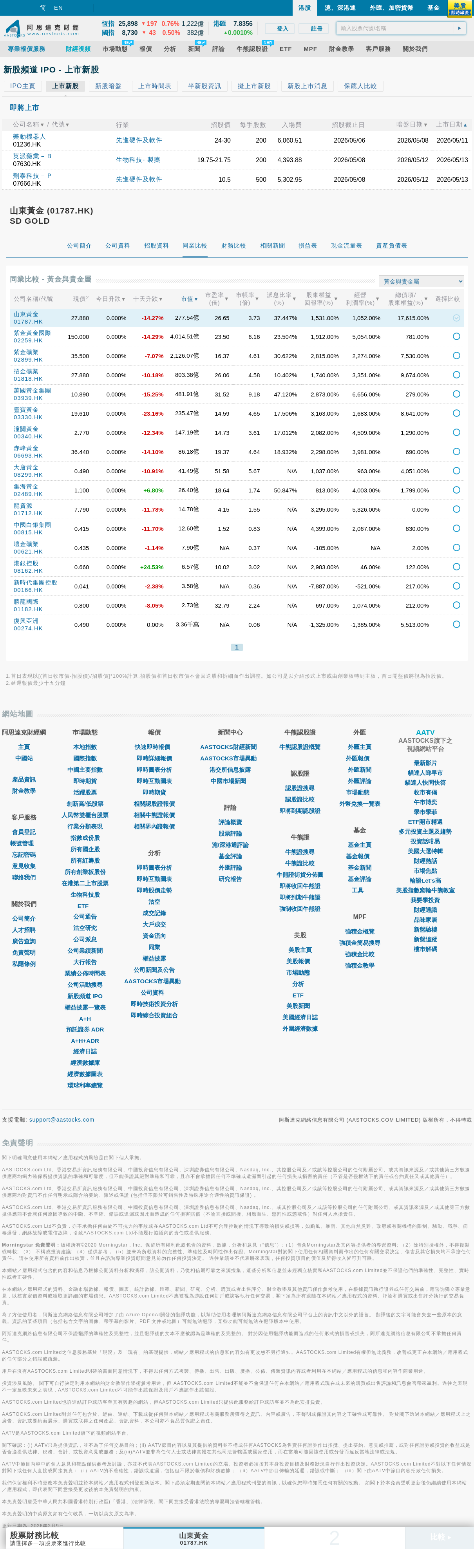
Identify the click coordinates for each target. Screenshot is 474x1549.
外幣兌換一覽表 (359, 803)
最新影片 (425, 763)
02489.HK (28, 493)
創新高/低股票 (85, 803)
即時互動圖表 (154, 781)
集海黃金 (26, 486)
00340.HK (28, 436)
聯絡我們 (24, 877)
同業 (154, 947)
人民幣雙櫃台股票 (85, 815)
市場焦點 (425, 870)
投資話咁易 (425, 841)
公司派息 (85, 939)
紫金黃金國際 (32, 332)
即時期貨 (85, 781)
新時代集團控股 (36, 582)
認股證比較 (300, 799)
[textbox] (401, 28)
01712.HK (28, 513)
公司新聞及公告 (154, 969)
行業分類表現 (85, 826)
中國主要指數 (85, 769)
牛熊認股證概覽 (299, 747)
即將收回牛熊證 (299, 886)
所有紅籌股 (85, 860)
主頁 (24, 747)
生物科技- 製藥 (138, 159)
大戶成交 (154, 924)
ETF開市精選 (425, 821)
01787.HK (28, 321)
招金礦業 (26, 371)
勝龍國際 (26, 601)
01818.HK (28, 378)
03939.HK (28, 397)
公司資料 (154, 992)
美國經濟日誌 (300, 1017)
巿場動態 (359, 792)
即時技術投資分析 (154, 1004)
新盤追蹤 (425, 939)
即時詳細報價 (154, 758)
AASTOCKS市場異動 (154, 981)
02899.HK (28, 359)
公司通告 (85, 916)
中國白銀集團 (32, 524)
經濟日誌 (85, 1051)
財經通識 (425, 910)
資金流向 (154, 935)
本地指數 (85, 747)
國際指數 (85, 758)
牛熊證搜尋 (300, 852)
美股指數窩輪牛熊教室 (425, 890)
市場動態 (300, 972)
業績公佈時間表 (85, 973)
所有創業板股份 (85, 872)
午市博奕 (425, 802)
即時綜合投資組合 (154, 1015)
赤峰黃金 (26, 448)
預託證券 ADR (85, 1029)
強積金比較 (359, 954)
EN (58, 7)
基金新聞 (359, 867)
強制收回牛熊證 (299, 908)
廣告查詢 (24, 941)
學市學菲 (425, 812)
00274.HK (28, 628)
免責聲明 (24, 952)
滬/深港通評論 (230, 844)
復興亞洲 (26, 620)
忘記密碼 (24, 854)
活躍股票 (85, 792)
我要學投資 (425, 900)
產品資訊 (24, 779)
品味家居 (425, 919)
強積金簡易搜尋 (359, 942)
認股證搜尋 (300, 788)
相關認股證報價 (154, 803)
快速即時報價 (154, 747)
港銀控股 (26, 563)
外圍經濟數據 (300, 1028)
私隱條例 (24, 964)
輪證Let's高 (425, 880)
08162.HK (28, 570)
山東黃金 (26, 314)
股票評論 (230, 833)
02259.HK (28, 340)
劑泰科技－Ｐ (33, 175)
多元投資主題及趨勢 (425, 831)
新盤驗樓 (425, 929)
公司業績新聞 (85, 950)
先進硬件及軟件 (139, 140)
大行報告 (85, 962)
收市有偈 (425, 792)
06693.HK (28, 455)
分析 (300, 984)
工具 (359, 890)
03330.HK (28, 417)
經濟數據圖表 (85, 1074)
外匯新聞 (359, 769)
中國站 (24, 758)
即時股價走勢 (154, 890)
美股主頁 (300, 949)
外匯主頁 (359, 747)
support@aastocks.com (62, 1120)
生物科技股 (85, 894)
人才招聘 (24, 930)
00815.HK (28, 532)
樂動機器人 (29, 136)
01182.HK (28, 609)
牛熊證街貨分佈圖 (300, 874)
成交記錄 (154, 913)
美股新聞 (300, 1006)
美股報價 (300, 961)
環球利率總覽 (85, 1085)
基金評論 (230, 856)
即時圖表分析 (154, 769)
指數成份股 (85, 837)
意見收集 (24, 866)
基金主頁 (359, 844)
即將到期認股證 (299, 810)
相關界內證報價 (154, 826)
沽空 (154, 901)
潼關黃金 (26, 428)
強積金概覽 (359, 931)
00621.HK (28, 551)
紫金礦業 (26, 352)
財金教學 (24, 790)
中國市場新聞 (230, 781)
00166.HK (28, 589)
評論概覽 (230, 822)
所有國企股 (85, 849)
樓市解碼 (425, 949)
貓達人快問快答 (425, 782)
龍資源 (23, 505)
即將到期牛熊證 (299, 897)
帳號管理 (24, 843)
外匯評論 (230, 867)
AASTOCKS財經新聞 (230, 747)
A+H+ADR (85, 1040)
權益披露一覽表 (85, 1007)
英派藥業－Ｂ (33, 156)
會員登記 (24, 832)
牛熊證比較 (300, 863)
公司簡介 (24, 918)
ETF (85, 906)
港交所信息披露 (230, 769)
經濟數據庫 (85, 1062)
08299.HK (28, 474)
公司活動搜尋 (85, 984)
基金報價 (359, 856)
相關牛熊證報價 (154, 815)
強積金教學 (359, 965)
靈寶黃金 (26, 409)
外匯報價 (359, 758)
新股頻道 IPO (85, 996)
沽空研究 (85, 928)
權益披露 (154, 958)
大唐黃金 (26, 467)
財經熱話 (425, 861)
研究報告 (230, 879)
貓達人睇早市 (425, 772)
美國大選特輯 (425, 851)
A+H (85, 1018)
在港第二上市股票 (85, 883)
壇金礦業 (26, 544)
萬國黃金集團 (32, 390)
